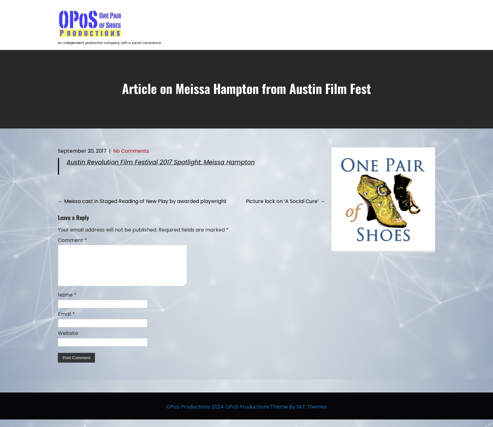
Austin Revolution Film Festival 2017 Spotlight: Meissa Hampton (161, 162)
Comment (72, 240)
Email (66, 321)
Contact (426, 17)
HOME (230, 17)
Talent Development (303, 17)
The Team (394, 17)
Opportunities (354, 17)
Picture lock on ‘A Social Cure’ (285, 201)
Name (67, 302)
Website (68, 340)
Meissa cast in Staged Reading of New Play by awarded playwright (142, 201)
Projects (258, 17)
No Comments (131, 151)
